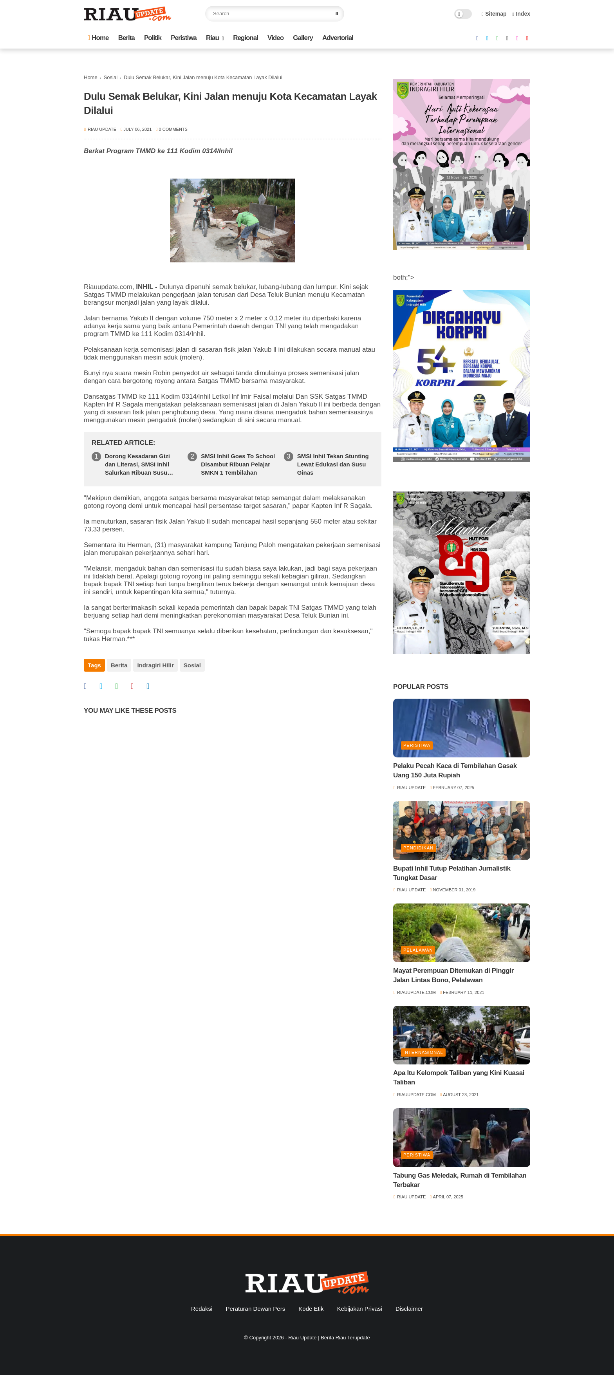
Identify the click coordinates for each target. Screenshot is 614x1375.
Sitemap (494, 14)
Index (521, 14)
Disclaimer (409, 1308)
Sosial (110, 77)
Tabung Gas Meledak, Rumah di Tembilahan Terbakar (459, 1180)
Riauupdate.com (108, 287)
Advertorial (337, 38)
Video (275, 38)
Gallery (303, 38)
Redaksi (201, 1308)
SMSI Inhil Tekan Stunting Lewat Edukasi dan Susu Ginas (333, 464)
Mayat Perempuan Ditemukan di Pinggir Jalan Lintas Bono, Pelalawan (453, 975)
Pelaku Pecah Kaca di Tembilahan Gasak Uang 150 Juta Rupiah (455, 770)
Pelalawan (418, 950)
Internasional (423, 1052)
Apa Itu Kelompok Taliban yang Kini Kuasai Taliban (458, 1077)
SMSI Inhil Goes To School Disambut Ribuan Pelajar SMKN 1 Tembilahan (238, 464)
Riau (212, 38)
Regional (245, 38)
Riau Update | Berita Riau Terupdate (329, 1338)
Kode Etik (310, 1308)
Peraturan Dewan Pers (255, 1308)
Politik (152, 38)
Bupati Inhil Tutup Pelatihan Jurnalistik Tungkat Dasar (452, 873)
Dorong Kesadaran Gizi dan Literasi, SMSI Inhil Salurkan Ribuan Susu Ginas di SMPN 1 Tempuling (137, 465)
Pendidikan (418, 848)
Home (98, 38)
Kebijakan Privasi (359, 1308)
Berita (126, 38)
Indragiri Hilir (155, 665)
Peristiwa (184, 38)
